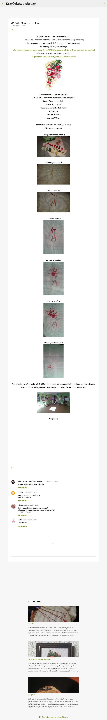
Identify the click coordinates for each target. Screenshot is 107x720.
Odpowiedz (22, 488)
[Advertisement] (53, 579)
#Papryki (31, 695)
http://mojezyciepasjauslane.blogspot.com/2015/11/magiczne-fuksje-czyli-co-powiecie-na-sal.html (54, 50)
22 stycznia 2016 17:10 (30, 492)
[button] (12, 30)
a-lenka (20, 505)
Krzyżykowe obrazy (21, 3)
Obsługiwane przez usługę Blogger (53, 717)
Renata (20, 492)
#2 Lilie (31, 623)
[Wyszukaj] (38, 3)
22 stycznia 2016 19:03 (31, 505)
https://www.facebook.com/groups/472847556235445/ (54, 57)
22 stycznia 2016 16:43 (51, 481)
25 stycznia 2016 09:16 (30, 519)
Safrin (19, 520)
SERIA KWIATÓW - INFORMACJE (39, 659)
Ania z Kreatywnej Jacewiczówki (30, 481)
